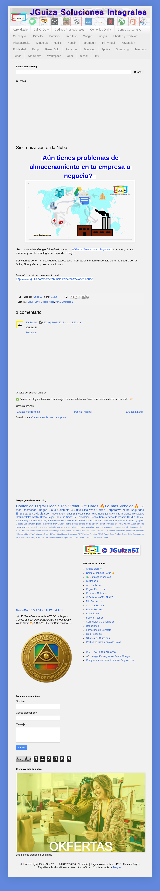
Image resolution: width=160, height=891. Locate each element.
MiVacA (31, 534)
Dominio (54, 36)
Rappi (35, 49)
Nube (51, 302)
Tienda (17, 56)
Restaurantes (138, 534)
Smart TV (71, 517)
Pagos (51, 517)
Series (75, 523)
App (142, 517)
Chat (102, 527)
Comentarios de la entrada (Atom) (49, 417)
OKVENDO (133, 517)
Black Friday (22, 520)
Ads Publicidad (94, 585)
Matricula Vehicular (98, 530)
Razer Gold (52, 49)
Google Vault (22, 523)
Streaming (122, 49)
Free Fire (71, 36)
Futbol (31, 530)
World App (74, 537)
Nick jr (47, 534)
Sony (33, 537)
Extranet (113, 520)
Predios (85, 534)
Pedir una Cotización (97, 593)
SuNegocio (92, 581)
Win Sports (34, 56)
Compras (108, 527)
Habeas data (47, 530)
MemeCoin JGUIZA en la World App (39, 610)
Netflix (58, 42)
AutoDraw (60, 527)
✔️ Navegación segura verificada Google (108, 656)
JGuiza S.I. (32, 322)
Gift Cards (89, 506)
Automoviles (71, 527)
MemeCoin (130, 530)
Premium (93, 534)
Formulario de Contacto (98, 630)
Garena (37, 530)
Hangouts (57, 530)
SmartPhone (85, 523)
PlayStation (128, 42)
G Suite (76, 510)
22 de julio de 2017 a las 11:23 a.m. (62, 322)
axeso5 (83, 56)
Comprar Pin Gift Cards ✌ (100, 573)
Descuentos (71, 520)
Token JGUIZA (42, 537)
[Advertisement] (80, 114)
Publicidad (19, 49)
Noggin (72, 42)
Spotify (105, 49)
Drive (37, 302)
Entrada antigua (134, 411)
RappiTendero (116, 534)
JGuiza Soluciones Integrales (92, 249)
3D (29, 527)
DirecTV (38, 36)
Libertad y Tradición (125, 36)
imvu (98, 56)
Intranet (122, 517)
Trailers (103, 517)
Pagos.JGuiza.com (96, 589)
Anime (42, 527)
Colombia (63, 510)
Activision (35, 527)
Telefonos (141, 49)
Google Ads (58, 513)
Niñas (52, 534)
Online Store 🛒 (94, 568)
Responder (31, 332)
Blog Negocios (94, 634)
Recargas (71, 49)
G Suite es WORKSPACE (99, 597)
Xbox (70, 56)
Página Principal (83, 411)
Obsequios (72, 534)
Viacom (127, 523)
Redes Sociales (94, 609)
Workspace (54, 56)
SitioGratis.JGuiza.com (98, 638)
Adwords (112, 517)
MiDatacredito (21, 42)
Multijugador (35, 523)
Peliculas (60, 517)
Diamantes (133, 527)
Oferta (43, 517)
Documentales (23, 517)
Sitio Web (89, 49)
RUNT (100, 534)
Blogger (117, 867)
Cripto (115, 527)
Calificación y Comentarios (100, 621)
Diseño (89, 520)
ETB (18, 530)
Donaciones (92, 626)
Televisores (84, 517)
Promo (68, 523)
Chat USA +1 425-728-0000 (101, 652)
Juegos (102, 36)
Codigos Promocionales (69, 29)
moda (105, 537)
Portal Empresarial (64, 302)
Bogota (80, 527)
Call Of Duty (41, 29)
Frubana (24, 530)
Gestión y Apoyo (136, 520)
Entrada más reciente (28, 411)
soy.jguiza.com (41, 513)
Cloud (30, 302)
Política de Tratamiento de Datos (103, 642)
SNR (23, 537)
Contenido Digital (101, 29)
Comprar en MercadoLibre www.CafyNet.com (110, 660)
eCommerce (92, 537)
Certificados (34, 520)
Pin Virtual (108, 42)
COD (85, 527)
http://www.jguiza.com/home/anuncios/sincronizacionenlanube (54, 279)
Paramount (89, 42)
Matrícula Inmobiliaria (116, 530)
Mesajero (140, 530)
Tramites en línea (114, 523)
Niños (58, 534)
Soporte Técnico (95, 617)
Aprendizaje (20, 29)
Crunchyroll (20, 36)
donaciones (21, 527)
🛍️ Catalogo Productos (98, 577)
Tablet (102, 523)
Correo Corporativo (129, 29)
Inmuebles (66, 530)
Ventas (52, 537)
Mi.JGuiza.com (94, 601)
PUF (80, 534)
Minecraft (42, 42)
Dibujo (141, 527)
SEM (18, 537)
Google (87, 36)
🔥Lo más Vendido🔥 (119, 506)
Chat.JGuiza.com (95, 605)
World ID (83, 537)
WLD (57, 537)
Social (27, 537)
